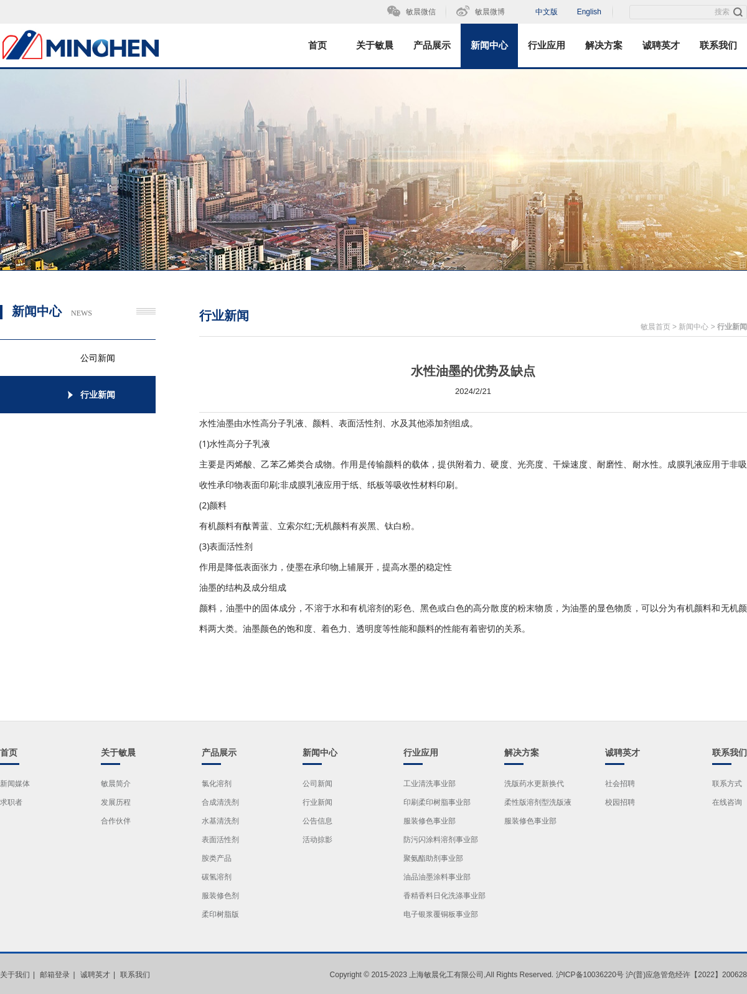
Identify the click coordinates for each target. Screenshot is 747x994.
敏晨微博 (490, 11)
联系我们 (718, 45)
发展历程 (116, 802)
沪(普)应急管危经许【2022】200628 (686, 974)
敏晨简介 (116, 783)
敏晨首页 (655, 326)
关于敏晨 (374, 45)
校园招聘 (620, 802)
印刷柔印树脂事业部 (437, 802)
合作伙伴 (116, 821)
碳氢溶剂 (217, 877)
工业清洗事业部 (429, 783)
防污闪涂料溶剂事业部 (440, 839)
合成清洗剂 (220, 802)
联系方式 (727, 783)
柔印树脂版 (220, 914)
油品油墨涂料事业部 (437, 877)
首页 (317, 45)
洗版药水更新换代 (534, 783)
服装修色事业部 (429, 821)
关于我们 (15, 974)
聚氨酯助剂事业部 (433, 858)
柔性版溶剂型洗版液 (537, 802)
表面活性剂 (220, 839)
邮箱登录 (55, 974)
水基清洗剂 (220, 821)
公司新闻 (317, 783)
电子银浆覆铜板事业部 (440, 914)
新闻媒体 (15, 783)
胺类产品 (217, 858)
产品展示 (432, 45)
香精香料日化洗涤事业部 (444, 895)
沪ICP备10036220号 (590, 974)
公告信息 (317, 821)
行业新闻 (732, 326)
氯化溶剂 (217, 783)
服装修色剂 (220, 895)
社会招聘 (620, 783)
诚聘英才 (661, 45)
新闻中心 (489, 45)
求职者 (11, 802)
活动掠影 (317, 839)
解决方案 (603, 45)
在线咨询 (727, 802)
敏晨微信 (421, 11)
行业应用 (546, 45)
